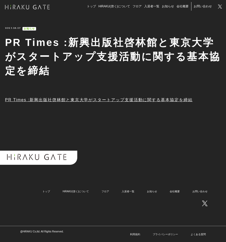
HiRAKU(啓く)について (113, 7)
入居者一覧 (150, 7)
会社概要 (181, 7)
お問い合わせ (202, 7)
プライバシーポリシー (165, 234)
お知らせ (167, 7)
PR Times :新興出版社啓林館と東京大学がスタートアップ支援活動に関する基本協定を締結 (99, 100)
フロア (136, 7)
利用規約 (135, 234)
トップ (90, 7)
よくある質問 (198, 234)
